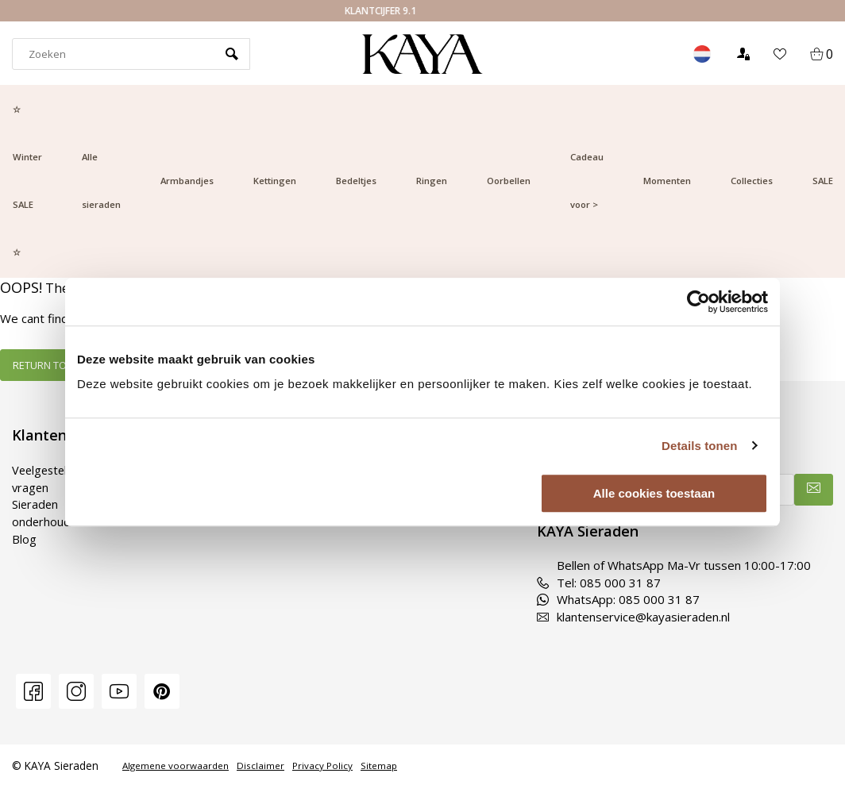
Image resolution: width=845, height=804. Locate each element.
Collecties (752, 181)
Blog (24, 538)
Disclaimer (260, 766)
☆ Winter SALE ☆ (27, 180)
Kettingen (274, 181)
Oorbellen (509, 181)
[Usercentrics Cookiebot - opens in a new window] (698, 302)
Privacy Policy (322, 766)
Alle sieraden (101, 180)
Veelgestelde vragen (48, 478)
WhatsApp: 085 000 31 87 (618, 599)
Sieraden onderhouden (48, 512)
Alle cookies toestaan (654, 493)
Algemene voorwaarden (175, 766)
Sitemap (379, 766)
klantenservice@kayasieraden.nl (633, 617)
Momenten (667, 181)
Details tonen (699, 445)
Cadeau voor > (587, 180)
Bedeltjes (356, 181)
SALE (822, 181)
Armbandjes (187, 181)
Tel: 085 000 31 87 (599, 582)
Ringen (431, 181)
